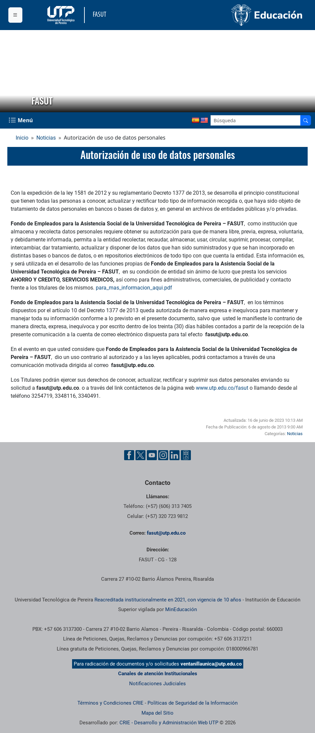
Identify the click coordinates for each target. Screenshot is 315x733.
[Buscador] (305, 120)
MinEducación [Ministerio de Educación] (181, 609)
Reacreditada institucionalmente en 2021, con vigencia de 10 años (167, 600)
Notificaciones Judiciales (157, 684)
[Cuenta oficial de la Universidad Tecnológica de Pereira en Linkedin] (175, 455)
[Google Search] (256, 120)
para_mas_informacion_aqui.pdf (134, 288)
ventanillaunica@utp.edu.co (211, 664)
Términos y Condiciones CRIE (110, 703)
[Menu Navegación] (21, 120)
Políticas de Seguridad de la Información (192, 703)
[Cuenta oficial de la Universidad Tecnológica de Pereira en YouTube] (152, 455)
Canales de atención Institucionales (157, 674)
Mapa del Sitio (157, 713)
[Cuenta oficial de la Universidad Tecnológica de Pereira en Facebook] (129, 455)
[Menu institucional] (15, 15)
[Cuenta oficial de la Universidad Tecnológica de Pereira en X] (140, 455)
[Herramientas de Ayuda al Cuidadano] (186, 455)
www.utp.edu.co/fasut (222, 388)
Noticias (46, 138)
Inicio (22, 138)
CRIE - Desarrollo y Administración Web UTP (168, 723)
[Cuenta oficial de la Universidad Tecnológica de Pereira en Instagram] (163, 455)
